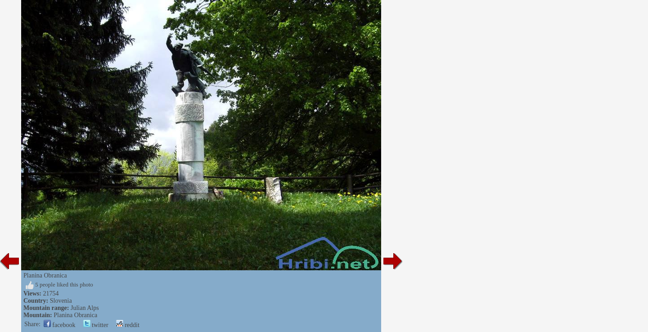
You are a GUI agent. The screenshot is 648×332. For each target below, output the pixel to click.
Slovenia (61, 300)
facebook (60, 325)
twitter (95, 325)
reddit (128, 325)
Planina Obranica (75, 315)
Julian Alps (85, 308)
